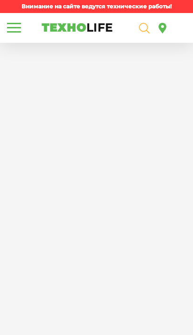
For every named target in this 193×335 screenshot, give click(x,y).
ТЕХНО (77, 27)
